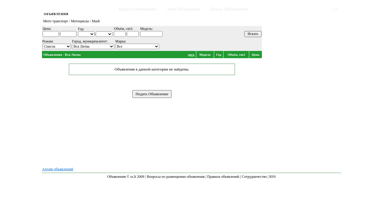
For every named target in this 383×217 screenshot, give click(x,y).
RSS (272, 177)
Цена (255, 54)
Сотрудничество (254, 177)
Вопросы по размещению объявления (175, 177)
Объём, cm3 (236, 54)
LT (335, 9)
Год (218, 54)
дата (191, 54)
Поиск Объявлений (229, 9)
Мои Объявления (183, 9)
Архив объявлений (57, 169)
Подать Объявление (138, 9)
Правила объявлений (223, 177)
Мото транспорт (55, 21)
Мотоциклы (80, 21)
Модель (205, 54)
